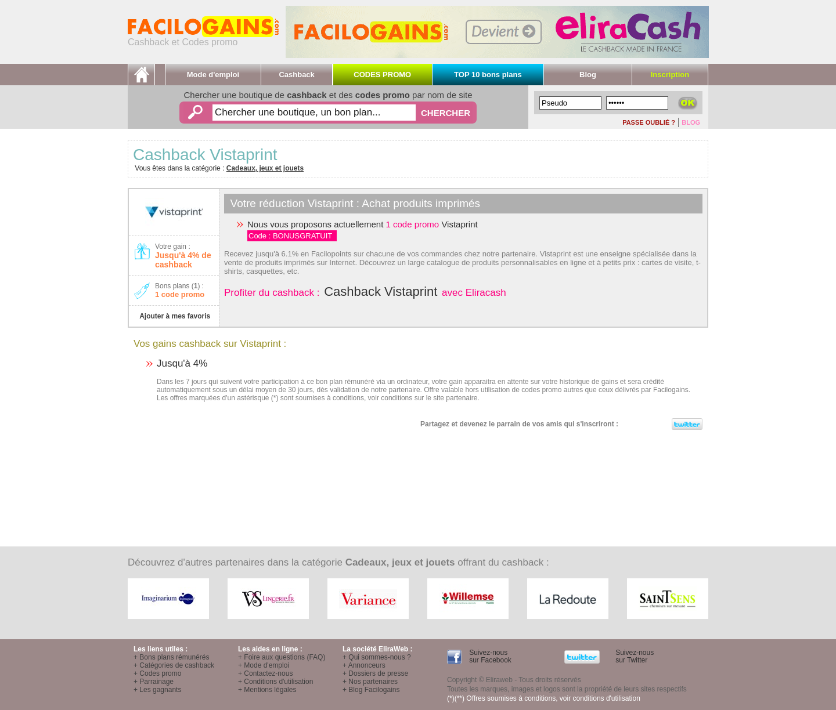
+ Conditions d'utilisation (275, 682)
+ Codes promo (157, 673)
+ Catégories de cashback (174, 665)
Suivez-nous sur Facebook (489, 656)
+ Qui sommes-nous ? (377, 657)
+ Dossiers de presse (375, 673)
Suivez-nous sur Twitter (634, 656)
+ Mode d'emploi (263, 665)
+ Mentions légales (267, 690)
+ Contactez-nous (265, 673)
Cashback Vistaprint (380, 291)
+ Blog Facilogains (371, 690)
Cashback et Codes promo (203, 38)
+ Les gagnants (157, 690)
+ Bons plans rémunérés (171, 657)
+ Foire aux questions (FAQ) (281, 657)
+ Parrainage (154, 682)
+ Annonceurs (364, 665)
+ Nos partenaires (370, 682)
